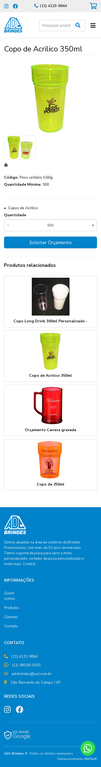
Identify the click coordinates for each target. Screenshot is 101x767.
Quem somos (9, 596)
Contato (11, 626)
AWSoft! (90, 759)
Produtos (11, 607)
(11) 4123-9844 (53, 5)
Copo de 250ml (50, 484)
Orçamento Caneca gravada (50, 429)
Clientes (11, 617)
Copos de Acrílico (23, 208)
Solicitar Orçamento (50, 242)
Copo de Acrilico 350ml (50, 375)
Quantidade (15, 215)
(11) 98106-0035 (26, 665)
